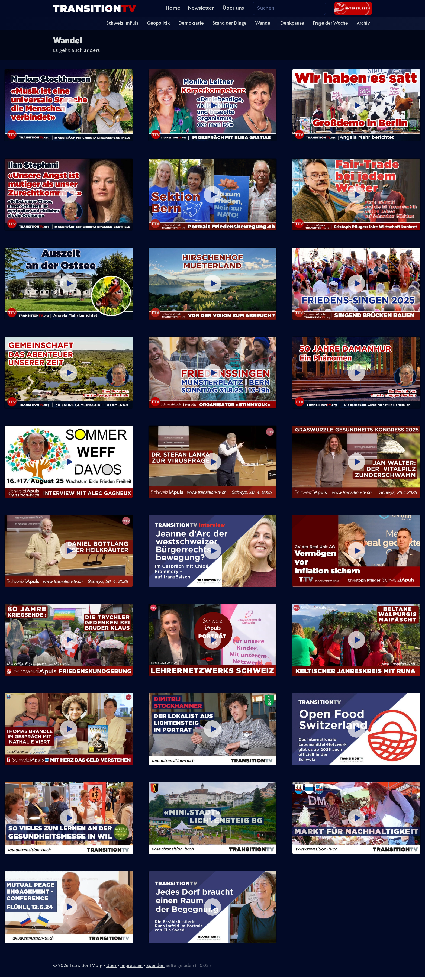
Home (173, 8)
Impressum (131, 965)
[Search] (289, 8)
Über (111, 965)
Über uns (233, 8)
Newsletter (201, 8)
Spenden (155, 965)
